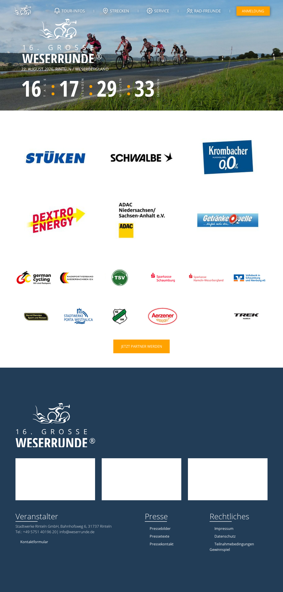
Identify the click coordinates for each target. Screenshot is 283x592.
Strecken (116, 11)
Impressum (223, 528)
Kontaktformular (34, 541)
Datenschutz (224, 536)
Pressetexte (159, 536)
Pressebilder (160, 528)
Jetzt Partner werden (141, 346)
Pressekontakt (162, 544)
